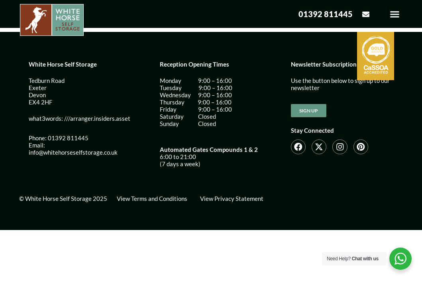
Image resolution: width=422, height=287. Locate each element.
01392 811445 (325, 16)
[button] (394, 16)
